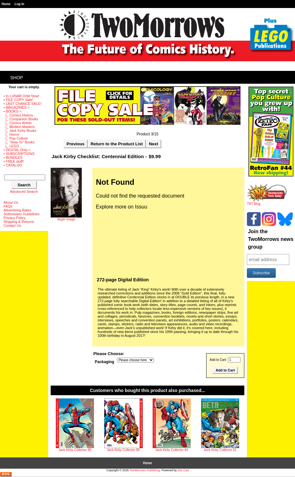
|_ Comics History (18, 115)
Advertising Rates (17, 210)
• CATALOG (13, 165)
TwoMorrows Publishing (145, 470)
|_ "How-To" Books (19, 142)
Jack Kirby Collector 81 (220, 450)
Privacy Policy (14, 218)
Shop (16, 77)
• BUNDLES (13, 157)
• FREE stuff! (14, 161)
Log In (19, 4)
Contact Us (12, 225)
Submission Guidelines (21, 214)
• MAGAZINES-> (17, 107)
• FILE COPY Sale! (18, 100)
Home (6, 4)
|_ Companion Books (21, 119)
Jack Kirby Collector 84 (171, 450)
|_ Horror (11, 134)
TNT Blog (267, 202)
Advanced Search (24, 191)
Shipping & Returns (19, 222)
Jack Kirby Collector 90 (74, 450)
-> (12, 111)
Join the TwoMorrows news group (270, 239)
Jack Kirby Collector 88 (123, 450)
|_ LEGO (11, 146)
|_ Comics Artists (18, 123)
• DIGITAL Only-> (17, 150)
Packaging (104, 362)
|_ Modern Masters (19, 127)
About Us (11, 202)
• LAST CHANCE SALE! (22, 104)
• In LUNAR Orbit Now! (21, 96)
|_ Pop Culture (16, 138)
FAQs (8, 206)
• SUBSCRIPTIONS (19, 154)
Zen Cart (183, 470)
